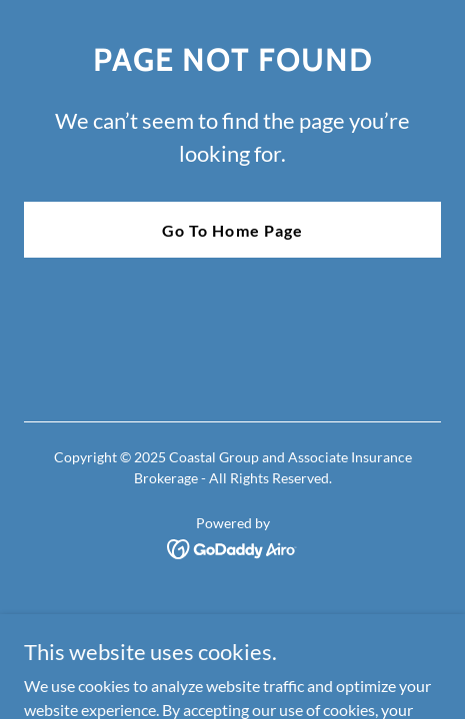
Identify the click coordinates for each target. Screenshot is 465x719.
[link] (232, 546)
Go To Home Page (232, 230)
